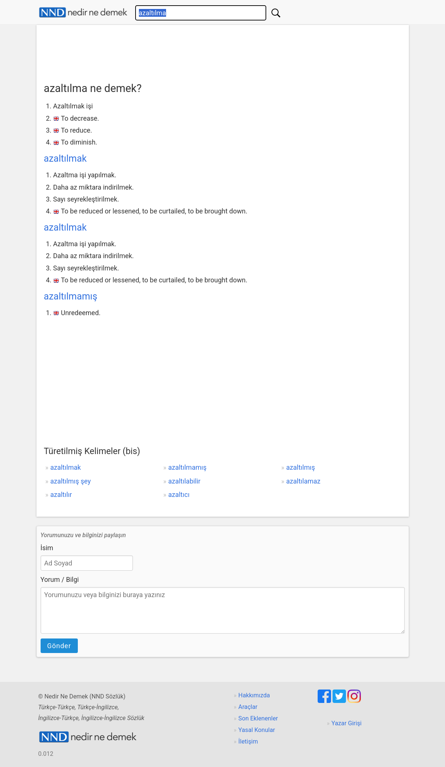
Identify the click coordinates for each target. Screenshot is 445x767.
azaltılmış (300, 467)
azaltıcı (179, 494)
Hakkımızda (254, 695)
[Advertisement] (222, 51)
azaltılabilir (184, 481)
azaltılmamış (71, 296)
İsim (47, 548)
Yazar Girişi (346, 723)
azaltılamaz (303, 481)
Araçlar (247, 706)
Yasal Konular (256, 729)
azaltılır (61, 494)
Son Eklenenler (258, 718)
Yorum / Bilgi (60, 579)
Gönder (59, 646)
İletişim (248, 741)
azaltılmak (65, 158)
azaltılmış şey (70, 481)
